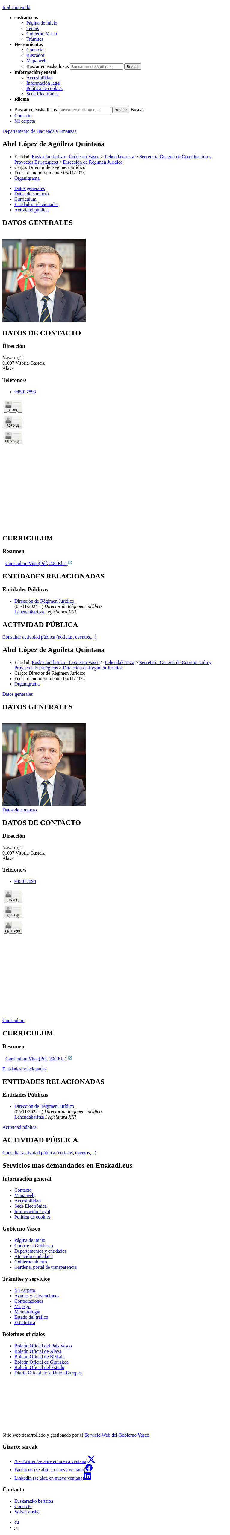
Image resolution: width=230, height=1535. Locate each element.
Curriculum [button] (25, 199)
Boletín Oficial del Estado (39, 1367)
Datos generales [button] (29, 188)
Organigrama (27, 178)
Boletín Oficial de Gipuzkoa (41, 1362)
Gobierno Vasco (41, 33)
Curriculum (13, 1020)
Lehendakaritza (119, 156)
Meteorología (27, 1311)
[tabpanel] (115, 271)
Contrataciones (28, 1300)
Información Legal (32, 1211)
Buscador (35, 55)
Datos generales (17, 694)
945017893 (25, 391)
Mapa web (36, 60)
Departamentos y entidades (40, 1251)
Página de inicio (41, 22)
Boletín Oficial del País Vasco (43, 1345)
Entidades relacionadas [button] (36, 204)
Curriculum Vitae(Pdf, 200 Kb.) (38, 563)
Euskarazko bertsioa (33, 1501)
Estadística (24, 1322)
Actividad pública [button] (31, 209)
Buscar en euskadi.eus (47, 66)
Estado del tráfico (31, 1317)
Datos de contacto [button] (31, 193)
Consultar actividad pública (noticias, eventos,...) (49, 636)
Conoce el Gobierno (33, 1245)
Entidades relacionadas (24, 1068)
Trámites (34, 39)
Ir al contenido (16, 7)
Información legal (43, 83)
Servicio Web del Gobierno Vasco (116, 1434)
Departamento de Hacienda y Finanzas (39, 131)
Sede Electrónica (42, 93)
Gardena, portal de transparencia (45, 1267)
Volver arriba (27, 1511)
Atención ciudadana (33, 1256)
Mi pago (22, 1306)
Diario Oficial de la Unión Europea (48, 1372)
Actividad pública (19, 1127)
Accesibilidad (39, 77)
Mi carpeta (24, 121)
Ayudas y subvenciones (36, 1295)
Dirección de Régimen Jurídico (93, 162)
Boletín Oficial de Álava (37, 1351)
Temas (32, 28)
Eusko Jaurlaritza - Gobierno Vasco (65, 156)
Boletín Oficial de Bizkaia (39, 1356)
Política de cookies (44, 88)
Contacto (35, 49)
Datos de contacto (19, 809)
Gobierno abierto (30, 1261)
